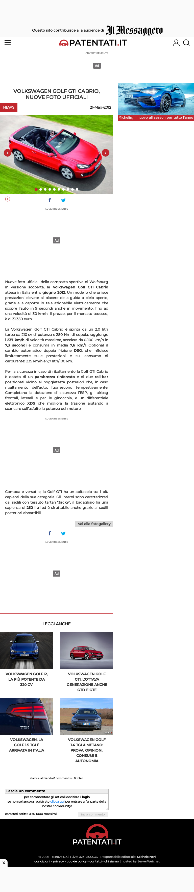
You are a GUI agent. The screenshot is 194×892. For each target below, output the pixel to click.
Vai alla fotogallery (94, 524)
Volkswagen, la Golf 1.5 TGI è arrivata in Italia (26, 745)
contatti (95, 861)
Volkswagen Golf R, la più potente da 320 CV (26, 679)
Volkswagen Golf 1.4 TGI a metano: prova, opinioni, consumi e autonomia (87, 750)
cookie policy (77, 861)
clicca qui (57, 801)
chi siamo (111, 861)
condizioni (42, 861)
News (8, 107)
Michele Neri (146, 857)
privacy (58, 861)
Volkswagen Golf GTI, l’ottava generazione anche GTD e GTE (87, 682)
